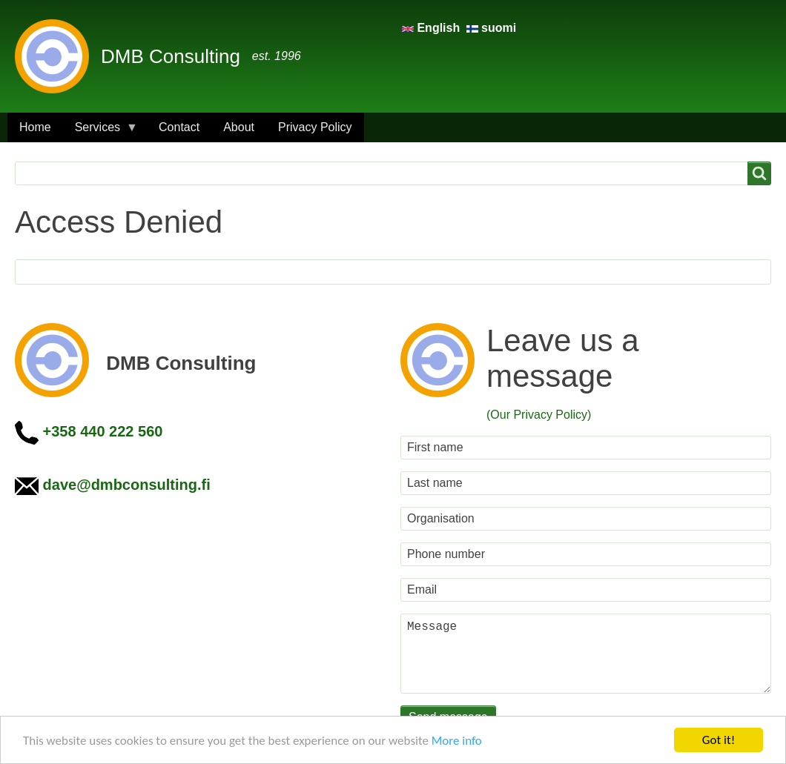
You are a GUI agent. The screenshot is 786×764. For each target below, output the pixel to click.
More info (457, 740)
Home (35, 127)
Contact (179, 127)
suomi (491, 27)
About (238, 127)
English (432, 27)
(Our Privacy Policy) (538, 414)
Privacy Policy (315, 127)
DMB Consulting (170, 56)
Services (100, 131)
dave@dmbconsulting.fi (127, 484)
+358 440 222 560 (103, 431)
